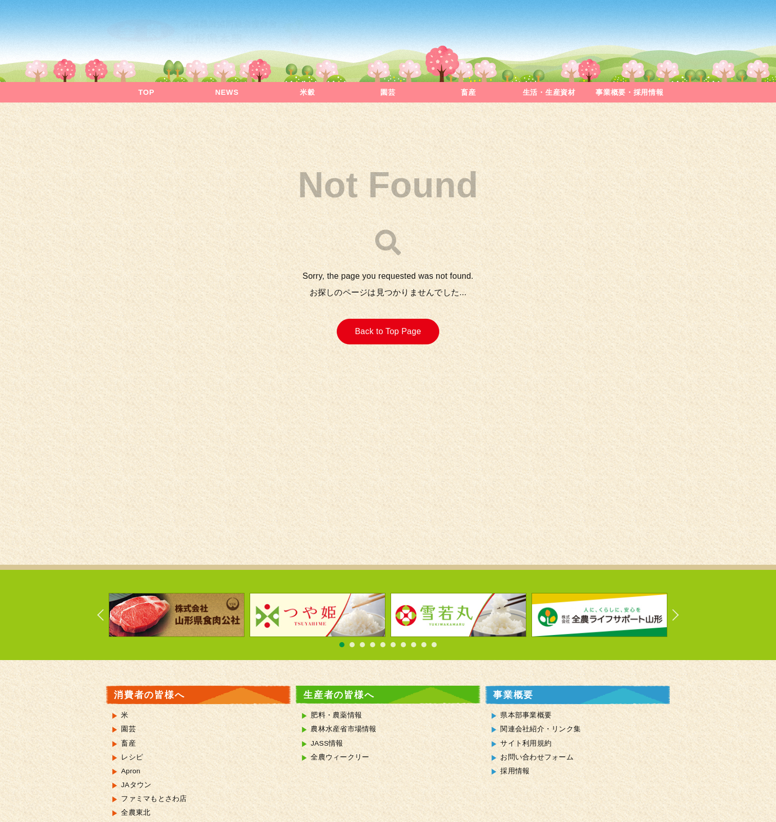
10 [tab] (434, 644)
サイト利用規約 (526, 743)
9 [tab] (423, 644)
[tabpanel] (176, 615)
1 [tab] (341, 644)
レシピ (132, 757)
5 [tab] (382, 644)
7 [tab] (403, 644)
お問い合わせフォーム (537, 757)
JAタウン (136, 785)
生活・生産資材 (549, 92)
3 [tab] (362, 644)
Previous (106, 615)
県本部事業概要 (526, 715)
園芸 (387, 92)
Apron (130, 771)
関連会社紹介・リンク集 (540, 729)
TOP (146, 92)
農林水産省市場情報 (343, 729)
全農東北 (135, 812)
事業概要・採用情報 (629, 92)
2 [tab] (352, 644)
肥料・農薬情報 (336, 715)
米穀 (307, 92)
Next (670, 615)
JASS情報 (327, 743)
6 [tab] (393, 644)
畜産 (468, 92)
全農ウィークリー (340, 757)
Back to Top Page (388, 331)
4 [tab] (372, 644)
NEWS (227, 92)
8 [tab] (413, 644)
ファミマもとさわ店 (154, 799)
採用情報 (514, 771)
